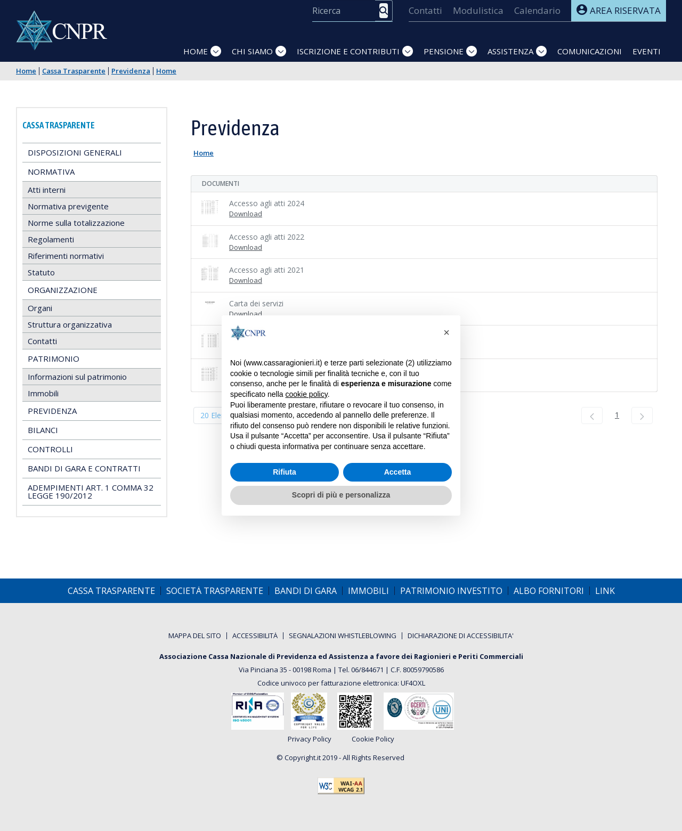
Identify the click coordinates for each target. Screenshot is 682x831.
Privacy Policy (309, 739)
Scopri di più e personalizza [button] (341, 495)
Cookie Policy (373, 739)
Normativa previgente (68, 206)
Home (195, 51)
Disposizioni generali (75, 152)
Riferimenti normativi (66, 255)
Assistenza (510, 51)
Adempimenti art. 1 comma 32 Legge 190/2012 (90, 491)
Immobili (43, 393)
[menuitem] (425, 10)
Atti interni (47, 189)
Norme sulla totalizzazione (76, 222)
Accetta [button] (397, 472)
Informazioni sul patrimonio (77, 376)
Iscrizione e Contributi (348, 51)
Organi (40, 308)
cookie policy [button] (307, 394)
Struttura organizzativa (70, 324)
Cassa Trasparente (73, 71)
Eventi (646, 51)
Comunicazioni (589, 51)
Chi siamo (252, 51)
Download (245, 213)
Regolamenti (51, 239)
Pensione (444, 51)
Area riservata (619, 10)
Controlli (50, 449)
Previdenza (130, 71)
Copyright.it (303, 757)
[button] (446, 332)
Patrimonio (53, 358)
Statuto (41, 272)
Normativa (51, 171)
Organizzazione (63, 289)
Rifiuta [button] (284, 472)
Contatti (42, 341)
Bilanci (43, 430)
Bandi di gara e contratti (84, 468)
